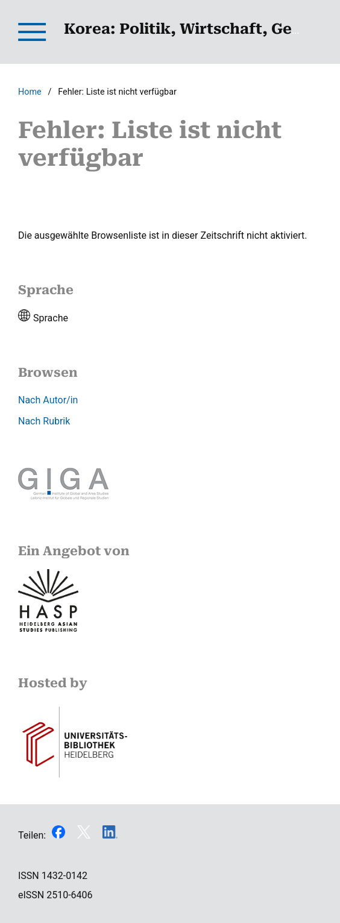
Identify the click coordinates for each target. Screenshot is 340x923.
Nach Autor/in (48, 400)
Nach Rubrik (44, 421)
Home (30, 92)
